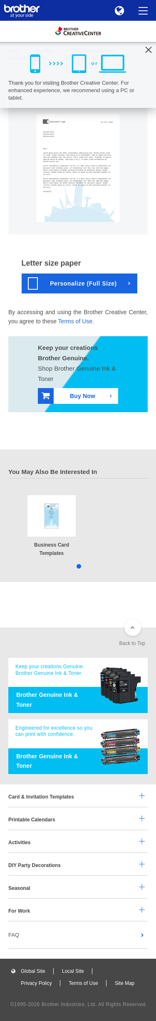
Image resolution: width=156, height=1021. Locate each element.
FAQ (13, 935)
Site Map (124, 983)
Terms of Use (75, 321)
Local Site (73, 971)
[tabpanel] (51, 526)
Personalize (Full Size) (72, 283)
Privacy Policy (36, 983)
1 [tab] (78, 566)
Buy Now (68, 395)
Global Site (33, 971)
